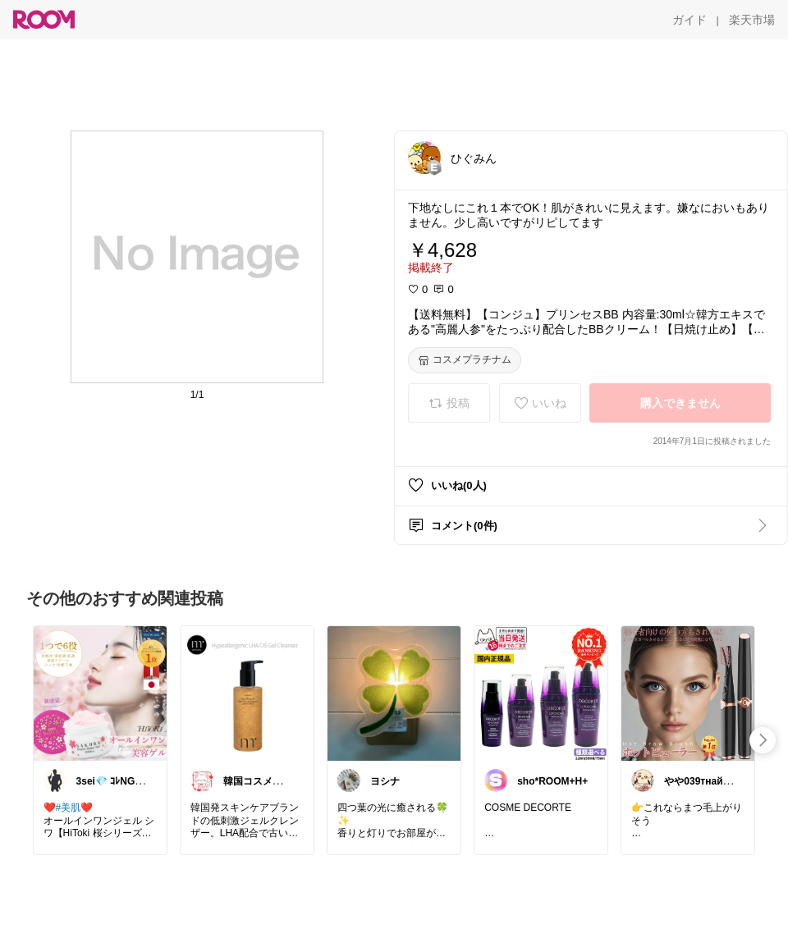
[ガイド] (689, 19)
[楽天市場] (752, 19)
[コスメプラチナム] (464, 360)
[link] (100, 692)
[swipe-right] (762, 740)
